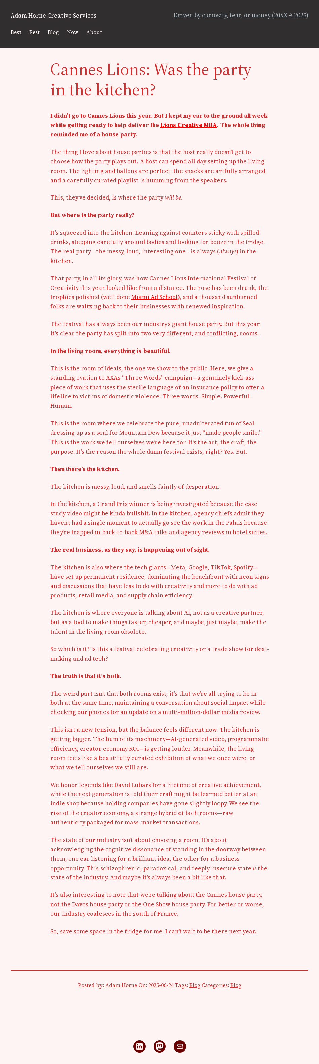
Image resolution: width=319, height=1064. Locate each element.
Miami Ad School (154, 297)
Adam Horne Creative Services (53, 15)
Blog (194, 985)
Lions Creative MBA (188, 125)
